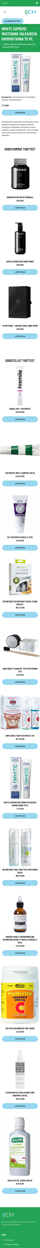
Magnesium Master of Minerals (20, 197)
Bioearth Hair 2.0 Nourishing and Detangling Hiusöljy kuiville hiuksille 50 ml (20, 939)
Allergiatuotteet (12, 21)
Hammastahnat (15, 100)
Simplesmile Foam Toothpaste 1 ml (20, 735)
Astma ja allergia (12, 1244)
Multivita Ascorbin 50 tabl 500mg (20, 1028)
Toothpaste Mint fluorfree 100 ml (20, 473)
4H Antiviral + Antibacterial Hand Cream (20, 325)
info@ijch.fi (5, 3)
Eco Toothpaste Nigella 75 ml (20, 537)
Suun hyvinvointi (18, 97)
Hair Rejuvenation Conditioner (20, 261)
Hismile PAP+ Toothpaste (20, 408)
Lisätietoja (20, 112)
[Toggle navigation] (4, 12)
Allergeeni (10, 1240)
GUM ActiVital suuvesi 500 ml (20, 1180)
